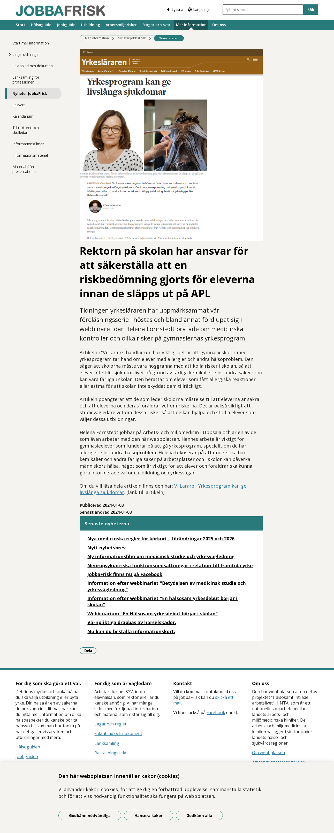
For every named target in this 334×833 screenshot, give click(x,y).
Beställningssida (110, 753)
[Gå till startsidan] (60, 10)
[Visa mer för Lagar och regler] (8, 54)
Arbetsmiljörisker (121, 24)
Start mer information (30, 43)
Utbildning (90, 24)
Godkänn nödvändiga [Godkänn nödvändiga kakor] (90, 815)
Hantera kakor (148, 815)
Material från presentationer (24, 169)
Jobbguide (66, 24)
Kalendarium (22, 116)
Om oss (219, 24)
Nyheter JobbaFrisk (29, 93)
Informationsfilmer (28, 143)
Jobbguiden (27, 756)
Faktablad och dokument (33, 65)
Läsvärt (18, 104)
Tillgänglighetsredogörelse (278, 762)
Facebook (216, 712)
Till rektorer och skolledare (25, 130)
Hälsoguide (41, 24)
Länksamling (106, 743)
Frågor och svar (156, 24)
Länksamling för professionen (25, 80)
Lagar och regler (26, 54)
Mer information (191, 24)
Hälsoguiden (28, 747)
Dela (90, 650)
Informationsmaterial (30, 155)
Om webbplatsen (268, 752)
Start (20, 24)
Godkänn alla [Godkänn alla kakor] (199, 815)
